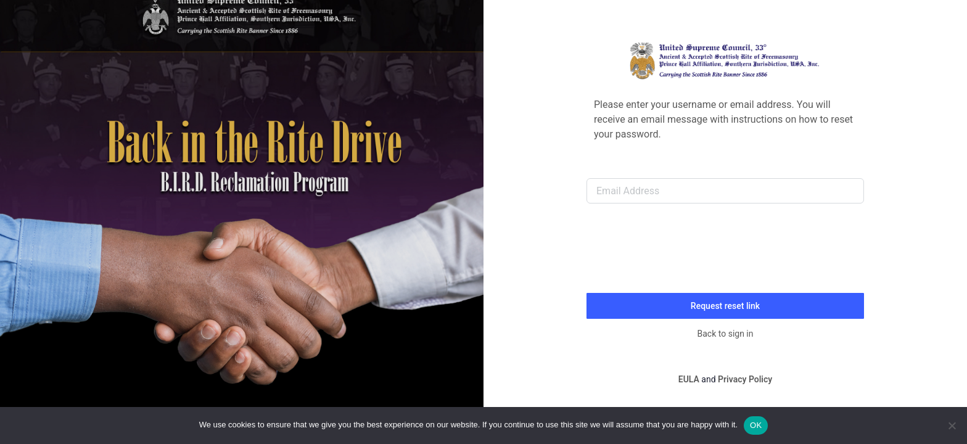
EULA (688, 379)
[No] (951, 425)
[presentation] (680, 253)
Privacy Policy (745, 379)
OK (756, 425)
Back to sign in (725, 334)
